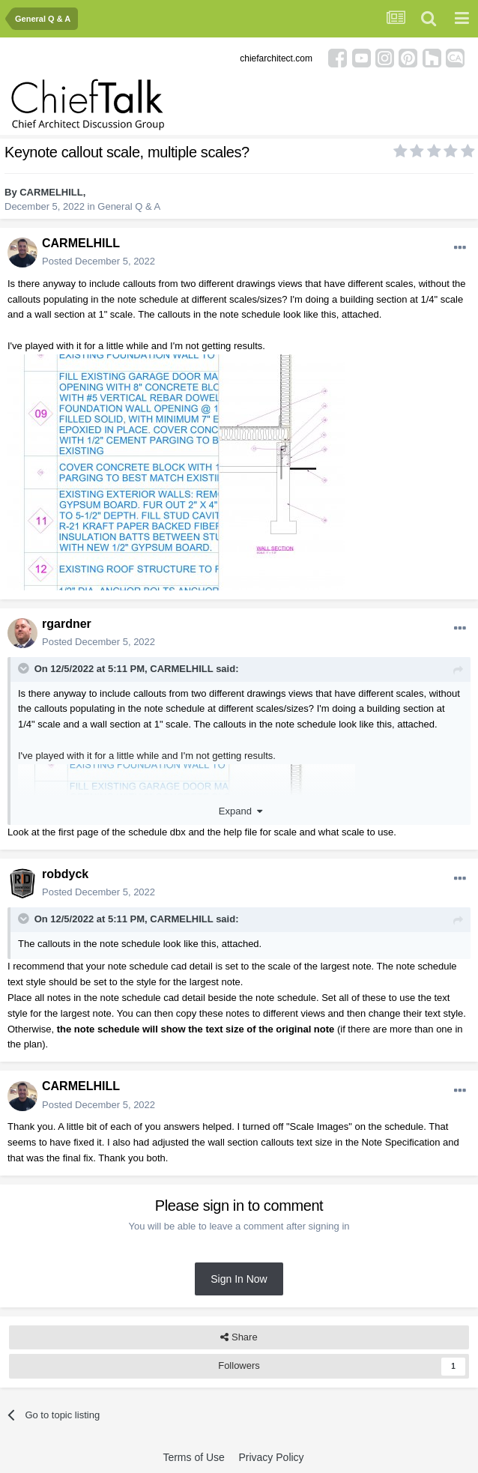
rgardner (66, 623)
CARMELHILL (51, 192)
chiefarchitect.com (276, 58)
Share (238, 1337)
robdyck (65, 874)
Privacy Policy (270, 1457)
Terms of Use (193, 1457)
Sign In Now (239, 1279)
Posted (98, 261)
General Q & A (128, 206)
